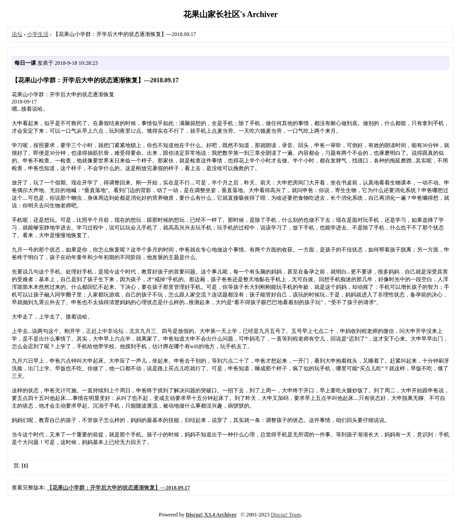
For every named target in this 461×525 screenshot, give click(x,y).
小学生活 (38, 34)
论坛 (17, 34)
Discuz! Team (286, 515)
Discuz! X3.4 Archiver (211, 515)
